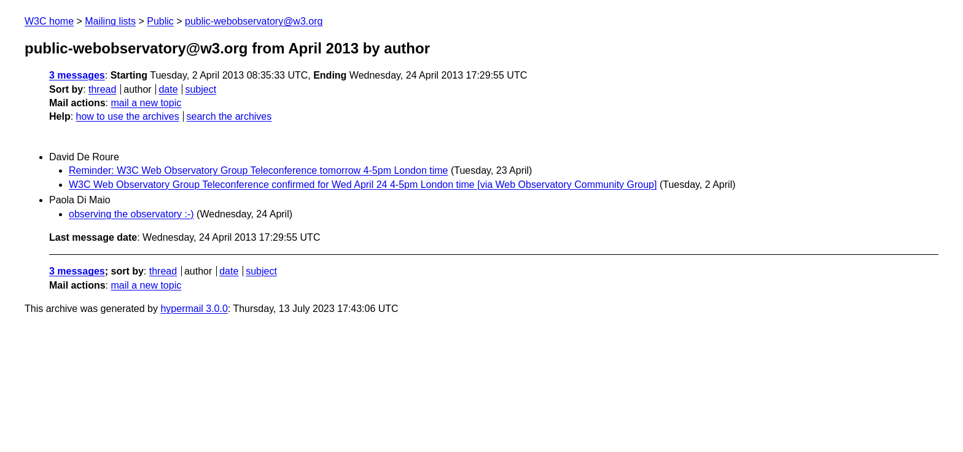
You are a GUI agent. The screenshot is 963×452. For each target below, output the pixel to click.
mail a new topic (146, 103)
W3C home (49, 21)
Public (160, 21)
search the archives (229, 116)
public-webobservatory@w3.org (253, 21)
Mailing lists (110, 21)
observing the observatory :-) (131, 214)
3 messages (77, 75)
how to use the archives (127, 116)
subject (200, 89)
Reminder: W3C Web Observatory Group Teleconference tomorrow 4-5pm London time (258, 170)
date (167, 89)
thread (102, 89)
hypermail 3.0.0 (193, 308)
